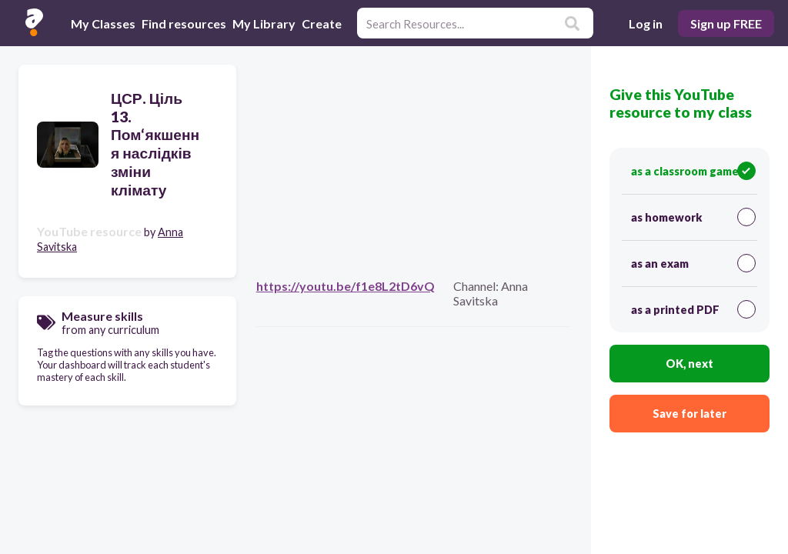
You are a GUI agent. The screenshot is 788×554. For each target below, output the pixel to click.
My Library (264, 23)
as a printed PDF (693, 309)
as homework (693, 217)
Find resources (184, 23)
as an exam (693, 263)
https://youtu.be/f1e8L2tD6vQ (345, 286)
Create (322, 23)
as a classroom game (693, 171)
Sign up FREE (726, 23)
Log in (646, 23)
